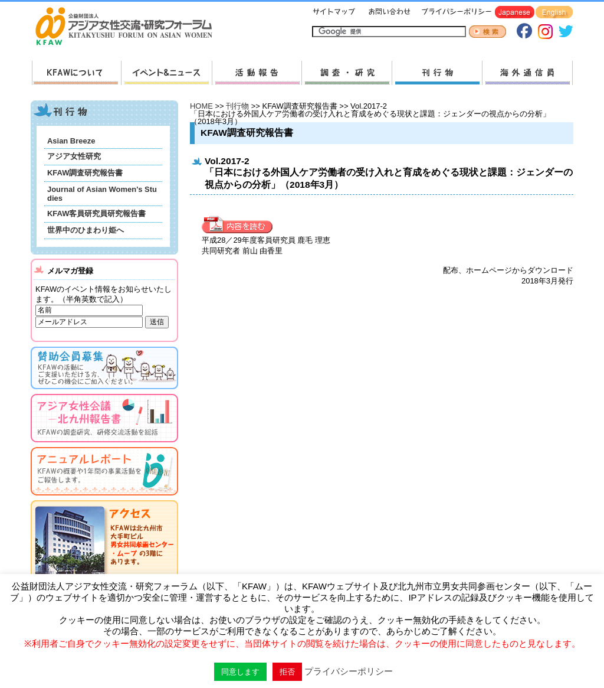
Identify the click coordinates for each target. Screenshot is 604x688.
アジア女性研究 (74, 156)
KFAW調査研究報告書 (85, 172)
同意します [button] (240, 671)
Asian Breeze (71, 140)
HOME (201, 106)
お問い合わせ (388, 12)
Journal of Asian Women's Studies (102, 194)
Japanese (514, 12)
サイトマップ (334, 12)
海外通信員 (527, 73)
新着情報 (166, 73)
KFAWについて (76, 73)
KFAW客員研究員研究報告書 (96, 213)
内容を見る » (240, 225)
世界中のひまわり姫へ (85, 230)
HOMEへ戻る (128, 27)
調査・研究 (346, 73)
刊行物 (437, 73)
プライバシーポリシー (454, 12)
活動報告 (256, 73)
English (554, 12)
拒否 (287, 671)
